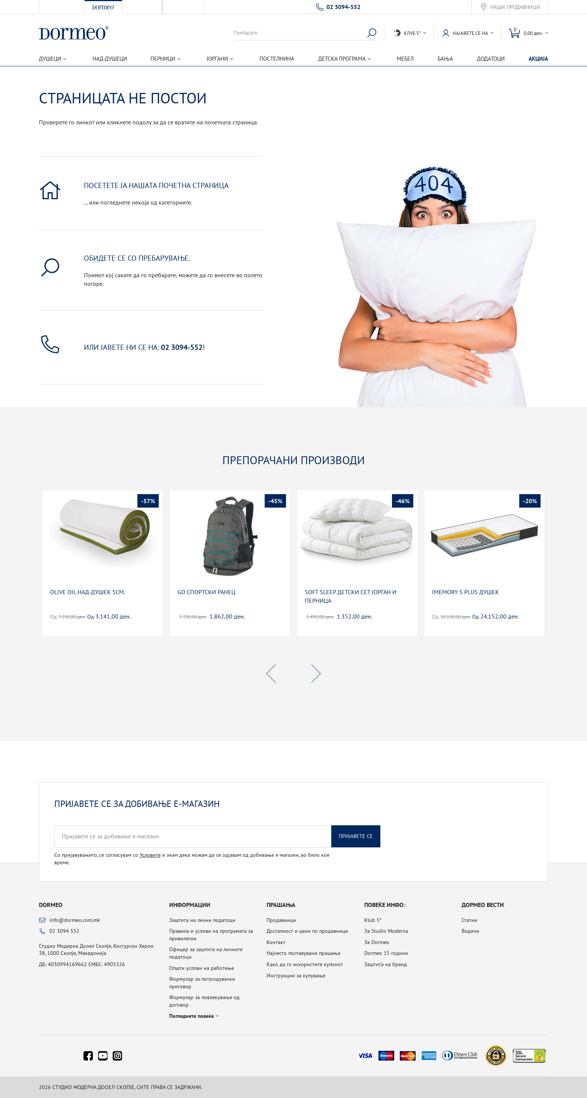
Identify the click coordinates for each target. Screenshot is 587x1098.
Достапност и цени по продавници (307, 931)
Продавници (281, 920)
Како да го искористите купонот (305, 964)
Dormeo (51, 904)
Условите (150, 855)
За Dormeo (376, 942)
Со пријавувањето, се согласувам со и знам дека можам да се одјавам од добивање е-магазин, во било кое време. (191, 859)
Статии (469, 920)
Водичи (470, 931)
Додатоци (491, 58)
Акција (538, 58)
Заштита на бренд (385, 964)
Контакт (276, 942)
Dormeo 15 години (386, 953)
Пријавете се (356, 836)
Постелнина (276, 58)
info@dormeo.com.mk (74, 920)
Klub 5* (372, 920)
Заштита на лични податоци (202, 920)
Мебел (405, 58)
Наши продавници (515, 7)
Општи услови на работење (201, 968)
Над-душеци (109, 58)
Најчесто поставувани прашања (303, 953)
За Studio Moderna (386, 931)
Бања (445, 58)
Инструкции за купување (296, 975)
